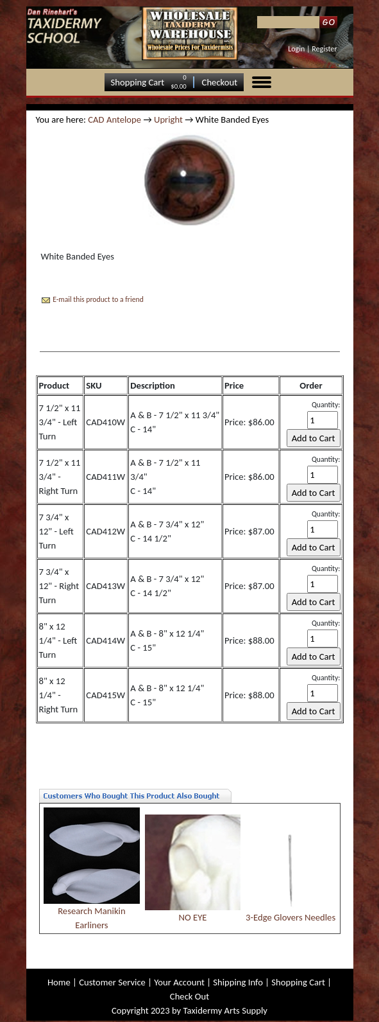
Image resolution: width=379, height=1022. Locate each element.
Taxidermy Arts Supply (225, 1010)
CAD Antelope (114, 119)
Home (59, 982)
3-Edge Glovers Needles (290, 917)
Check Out (189, 996)
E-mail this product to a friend (98, 299)
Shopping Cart (138, 82)
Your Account (179, 982)
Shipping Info (238, 982)
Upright (168, 119)
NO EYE (193, 917)
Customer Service (112, 982)
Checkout (220, 82)
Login (296, 48)
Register (324, 48)
